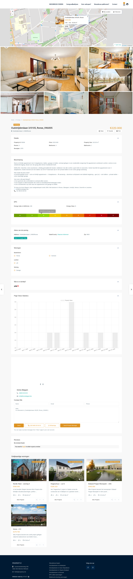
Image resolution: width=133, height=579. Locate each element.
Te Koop (18, 120)
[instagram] (93, 557)
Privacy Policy (108, 576)
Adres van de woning (21, 230)
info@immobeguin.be (78, 367)
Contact (114, 4)
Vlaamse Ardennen (63, 234)
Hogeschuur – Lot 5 (58, 473)
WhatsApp (52, 415)
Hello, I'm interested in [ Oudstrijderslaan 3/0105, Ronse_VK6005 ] (66, 404)
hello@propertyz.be (20, 561)
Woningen (17, 248)
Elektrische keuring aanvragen (58, 566)
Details (16, 138)
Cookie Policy (116, 576)
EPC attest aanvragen (55, 564)
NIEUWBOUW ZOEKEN (56, 4)
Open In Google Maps (21, 238)
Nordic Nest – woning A (21, 473)
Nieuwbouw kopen (54, 552)
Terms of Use (99, 576)
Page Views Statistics (21, 296)
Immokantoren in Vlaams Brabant (59, 559)
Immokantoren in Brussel (56, 562)
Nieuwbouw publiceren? (101, 4)
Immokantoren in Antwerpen (57, 555)
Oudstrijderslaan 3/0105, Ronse (74, 17)
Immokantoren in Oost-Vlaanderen (59, 557)
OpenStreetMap (123, 45)
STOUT (26, 566)
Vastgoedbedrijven (72, 4)
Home (12, 120)
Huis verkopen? (86, 4)
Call (34, 415)
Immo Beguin (74, 361)
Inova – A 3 (17, 519)
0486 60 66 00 (76, 364)
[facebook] (88, 557)
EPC (15, 202)
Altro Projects (20, 489)
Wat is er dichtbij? (20, 282)
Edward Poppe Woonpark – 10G (99, 473)
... (36, 481)
